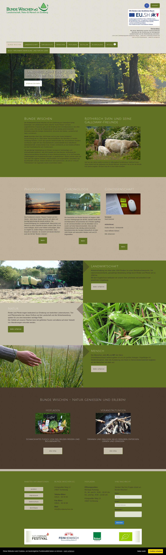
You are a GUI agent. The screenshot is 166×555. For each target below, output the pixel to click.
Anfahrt (34, 489)
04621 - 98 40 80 (61, 497)
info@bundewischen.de (63, 509)
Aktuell (111, 44)
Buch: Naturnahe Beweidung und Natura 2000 (28, 51)
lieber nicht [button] (141, 551)
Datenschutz (34, 502)
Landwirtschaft (31, 45)
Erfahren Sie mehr (33, 83)
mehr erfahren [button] (69, 551)
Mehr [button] (43, 240)
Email (117, 501)
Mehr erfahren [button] (98, 287)
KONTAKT (155, 5)
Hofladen (72, 45)
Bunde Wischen (14, 45)
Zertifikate (34, 508)
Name (117, 493)
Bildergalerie (97, 45)
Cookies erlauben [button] (156, 551)
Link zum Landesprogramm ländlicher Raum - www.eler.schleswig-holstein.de (136, 35)
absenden (119, 522)
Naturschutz (47, 45)
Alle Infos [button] (52, 451)
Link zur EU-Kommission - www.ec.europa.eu (146, 37)
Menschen (60, 45)
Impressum (33, 495)
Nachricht (119, 509)
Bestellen (84, 45)
